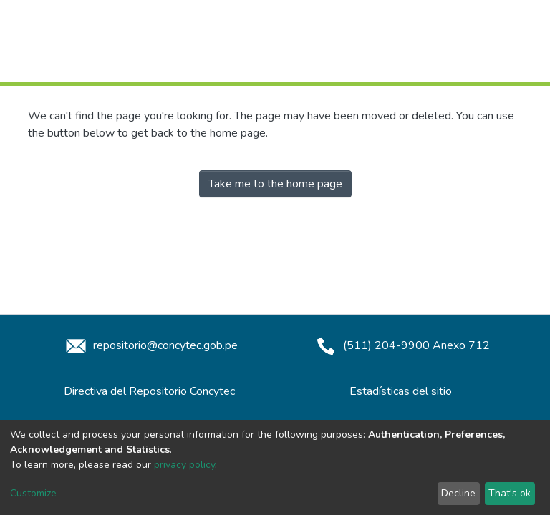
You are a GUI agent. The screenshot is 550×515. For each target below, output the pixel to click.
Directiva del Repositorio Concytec (149, 391)
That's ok (509, 493)
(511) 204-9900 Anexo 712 (401, 345)
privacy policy (184, 464)
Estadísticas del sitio (400, 391)
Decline (458, 493)
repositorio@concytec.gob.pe (150, 345)
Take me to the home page (275, 184)
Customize (33, 493)
